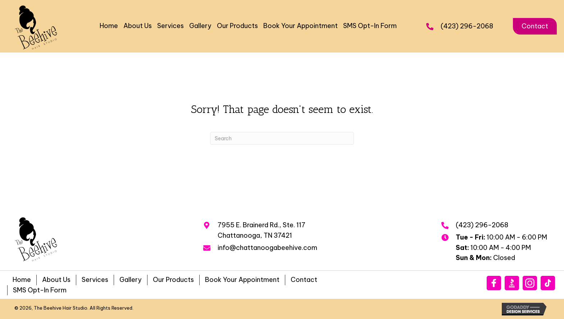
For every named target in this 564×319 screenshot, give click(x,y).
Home (22, 279)
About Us (56, 279)
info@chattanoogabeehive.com (267, 247)
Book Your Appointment (242, 279)
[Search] (282, 138)
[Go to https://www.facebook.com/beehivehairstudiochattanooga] (494, 283)
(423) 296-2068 (467, 26)
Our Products (173, 279)
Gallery (130, 279)
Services (95, 279)
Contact (304, 279)
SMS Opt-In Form (40, 290)
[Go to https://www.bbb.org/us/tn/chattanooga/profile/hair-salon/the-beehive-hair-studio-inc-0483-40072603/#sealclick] (512, 283)
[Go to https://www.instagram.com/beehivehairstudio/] (530, 283)
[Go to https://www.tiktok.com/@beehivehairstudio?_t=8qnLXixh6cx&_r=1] (548, 283)
